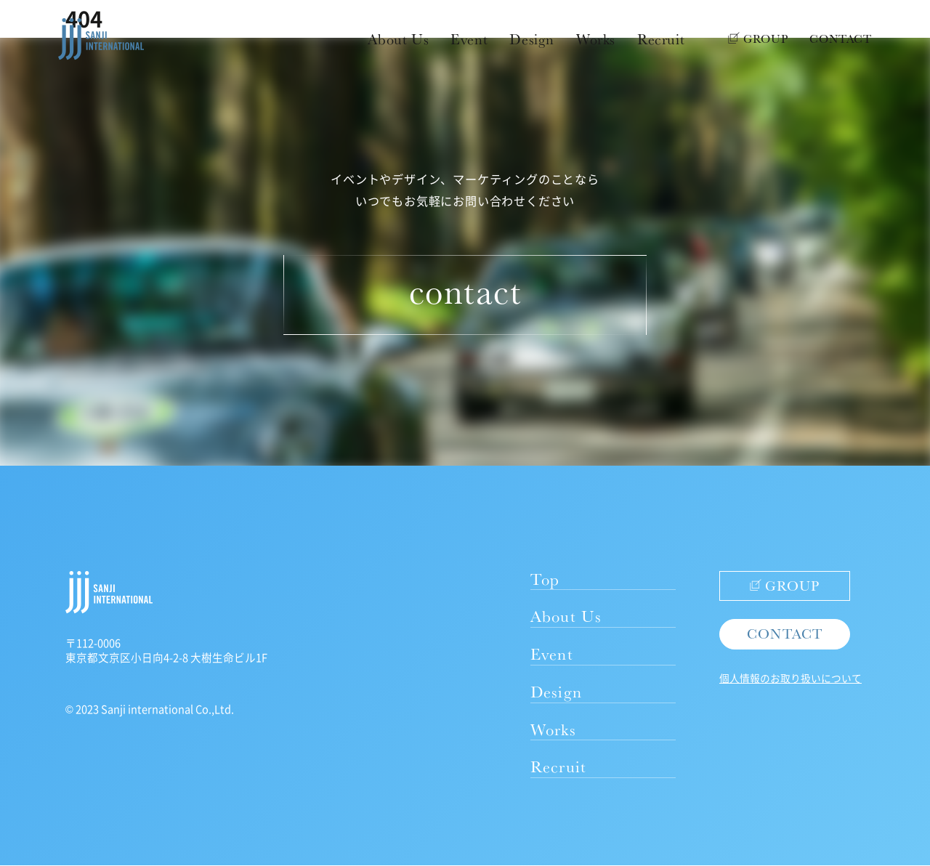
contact (465, 291)
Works (595, 39)
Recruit (660, 39)
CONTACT (840, 38)
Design (531, 39)
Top (544, 578)
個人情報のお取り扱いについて (790, 678)
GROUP (758, 38)
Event (469, 39)
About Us (398, 39)
